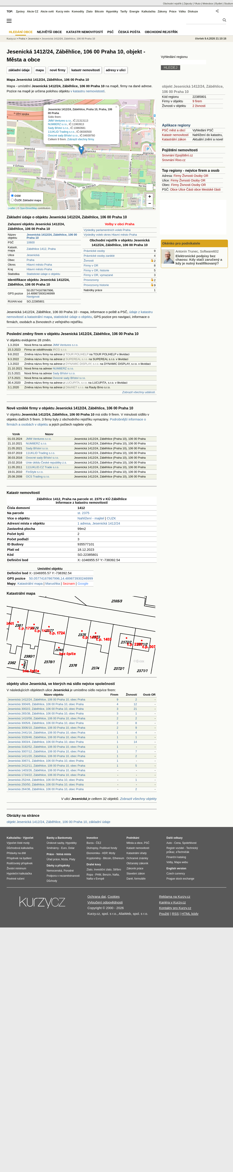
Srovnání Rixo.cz (174, 160)
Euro (64, 848)
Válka (182, 11)
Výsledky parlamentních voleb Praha (107, 230)
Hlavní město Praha (39, 264)
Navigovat (33, 296)
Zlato (89, 11)
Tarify (123, 11)
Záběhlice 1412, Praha (41, 249)
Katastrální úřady (136, 853)
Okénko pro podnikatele (181, 243)
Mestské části (211, 189)
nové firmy (57, 70)
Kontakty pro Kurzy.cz (175, 908)
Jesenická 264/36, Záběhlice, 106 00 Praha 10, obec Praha (46, 789)
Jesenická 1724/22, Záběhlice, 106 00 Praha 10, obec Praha (46, 775)
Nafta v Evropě (95, 878)
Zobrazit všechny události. (139, 392)
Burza (90, 842)
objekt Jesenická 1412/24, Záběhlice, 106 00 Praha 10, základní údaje (58, 822)
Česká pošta (129, 32)
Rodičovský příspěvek (20, 863)
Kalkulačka (149, 11)
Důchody (52, 880)
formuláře (140, 878)
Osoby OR (201, 176)
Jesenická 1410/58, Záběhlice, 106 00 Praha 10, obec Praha (46, 718)
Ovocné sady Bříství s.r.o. (63, 135)
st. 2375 (83, 513)
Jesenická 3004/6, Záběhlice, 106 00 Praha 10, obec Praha (46, 704)
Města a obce (134, 842)
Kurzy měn (62, 11)
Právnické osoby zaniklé (99, 255)
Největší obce (49, 32)
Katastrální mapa (30, 583)
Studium (228, 3)
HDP (104, 853)
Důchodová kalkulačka (20, 848)
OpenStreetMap (28, 208)
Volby (169, 862)
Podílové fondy (108, 848)
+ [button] (149, 197)
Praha (30, 260)
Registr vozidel (175, 848)
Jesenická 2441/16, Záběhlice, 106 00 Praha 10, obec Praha (46, 732)
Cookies (114, 896)
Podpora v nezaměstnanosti (63, 875)
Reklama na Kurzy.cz (174, 896)
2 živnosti (198, 106)
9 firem (197, 101)
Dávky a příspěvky (58, 865)
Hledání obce (21, 32)
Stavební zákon (135, 873)
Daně (129, 878)
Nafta (116, 874)
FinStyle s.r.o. (34, 472)
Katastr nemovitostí (175, 135)
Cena (177, 842)
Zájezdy (188, 3)
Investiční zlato (102, 869)
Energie (134, 11)
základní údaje (19, 70)
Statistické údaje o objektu (43, 274)
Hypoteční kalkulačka (19, 873)
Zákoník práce (134, 868)
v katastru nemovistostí (88, 91)
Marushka (52, 583)
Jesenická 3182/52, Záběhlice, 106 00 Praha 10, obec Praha (46, 746)
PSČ (110, 32)
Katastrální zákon (174, 139)
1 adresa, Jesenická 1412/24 (98, 523)
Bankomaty (64, 837)
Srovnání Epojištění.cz (177, 155)
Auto (169, 842)
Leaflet (11, 208)
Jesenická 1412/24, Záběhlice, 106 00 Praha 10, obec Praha (46, 699)
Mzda (64, 859)
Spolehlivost (189, 842)
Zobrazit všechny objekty (138, 799)
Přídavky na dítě (16, 853)
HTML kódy (190, 914)
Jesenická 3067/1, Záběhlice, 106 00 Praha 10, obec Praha (46, 760)
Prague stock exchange (180, 878)
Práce (173, 11)
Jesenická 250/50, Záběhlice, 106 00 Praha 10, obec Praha (46, 784)
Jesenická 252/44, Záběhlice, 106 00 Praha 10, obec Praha (46, 779)
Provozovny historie (96, 285)
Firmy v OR (91, 265)
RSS (175, 914)
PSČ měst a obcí (173, 130)
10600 (31, 242)
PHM (98, 874)
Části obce (193, 189)
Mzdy (112, 853)
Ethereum (118, 858)
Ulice (181, 189)
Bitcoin (99, 11)
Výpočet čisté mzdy (18, 842)
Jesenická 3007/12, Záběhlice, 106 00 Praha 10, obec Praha (46, 751)
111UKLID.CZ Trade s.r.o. (42, 467)
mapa (40, 70)
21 (135, 708)
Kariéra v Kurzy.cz (172, 902)
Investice (92, 837)
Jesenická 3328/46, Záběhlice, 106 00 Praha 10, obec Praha (46, 737)
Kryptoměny (94, 858)
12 (135, 704)
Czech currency (175, 873)
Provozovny (91, 280)
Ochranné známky (137, 858)
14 (135, 742)
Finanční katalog (176, 857)
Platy (72, 859)
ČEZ (98, 842)
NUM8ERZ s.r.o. (57, 124)
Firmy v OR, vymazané (98, 275)
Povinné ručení (15, 878)
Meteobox (208, 3)
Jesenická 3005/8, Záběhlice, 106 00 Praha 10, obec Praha (46, 723)
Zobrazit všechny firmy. (80, 139)
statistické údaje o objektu (73, 317)
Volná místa (63, 854)
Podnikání (132, 837)
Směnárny (53, 848)
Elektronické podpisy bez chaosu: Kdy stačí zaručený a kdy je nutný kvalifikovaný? (199, 259)
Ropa (90, 874)
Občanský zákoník (137, 863)
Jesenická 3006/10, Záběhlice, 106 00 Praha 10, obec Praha (46, 727)
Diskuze (193, 11)
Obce (174, 189)
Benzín (107, 874)
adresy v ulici (116, 70)
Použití (164, 914)
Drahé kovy (94, 864)
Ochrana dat (96, 896)
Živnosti (89, 260)
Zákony (162, 11)
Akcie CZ (32, 11)
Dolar (71, 848)
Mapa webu (181, 862)
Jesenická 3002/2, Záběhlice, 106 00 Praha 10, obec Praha (46, 708)
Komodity (78, 11)
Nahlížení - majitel (90, 518)
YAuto (197, 3)
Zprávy (20, 11)
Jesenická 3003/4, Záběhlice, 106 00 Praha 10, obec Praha (46, 742)
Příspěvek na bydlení (19, 858)
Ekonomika (93, 853)
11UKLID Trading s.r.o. (61, 131)
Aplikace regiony (176, 125)
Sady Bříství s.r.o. (58, 128)
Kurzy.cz (11, 38)
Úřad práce (53, 859)
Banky (51, 837)
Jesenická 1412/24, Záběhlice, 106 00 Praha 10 (68, 38)
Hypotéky (112, 11)
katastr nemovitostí (85, 70)
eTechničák (182, 852)
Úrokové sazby (55, 842)
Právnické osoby (94, 251)
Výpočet (28, 837)
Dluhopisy (92, 848)
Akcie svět (47, 11)
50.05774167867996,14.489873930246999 (61, 578)
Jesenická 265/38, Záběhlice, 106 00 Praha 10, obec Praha (46, 713)
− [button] (149, 204)
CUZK (111, 518)
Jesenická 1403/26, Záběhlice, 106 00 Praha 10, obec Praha (46, 770)
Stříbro (117, 869)
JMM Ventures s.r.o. (59, 120)
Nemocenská (54, 870)
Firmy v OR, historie (96, 270)
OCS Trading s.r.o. (38, 476)
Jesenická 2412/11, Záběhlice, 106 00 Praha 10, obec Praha (46, 765)
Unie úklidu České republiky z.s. (46, 462)
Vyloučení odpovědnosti (105, 902)
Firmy (177, 176)
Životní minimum (16, 868)
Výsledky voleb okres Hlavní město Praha (110, 234)
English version (176, 868)
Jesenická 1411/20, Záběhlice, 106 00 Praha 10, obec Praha (46, 756)
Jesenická (33, 255)
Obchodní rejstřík (172, 3)
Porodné (69, 870)
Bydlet (218, 3)
